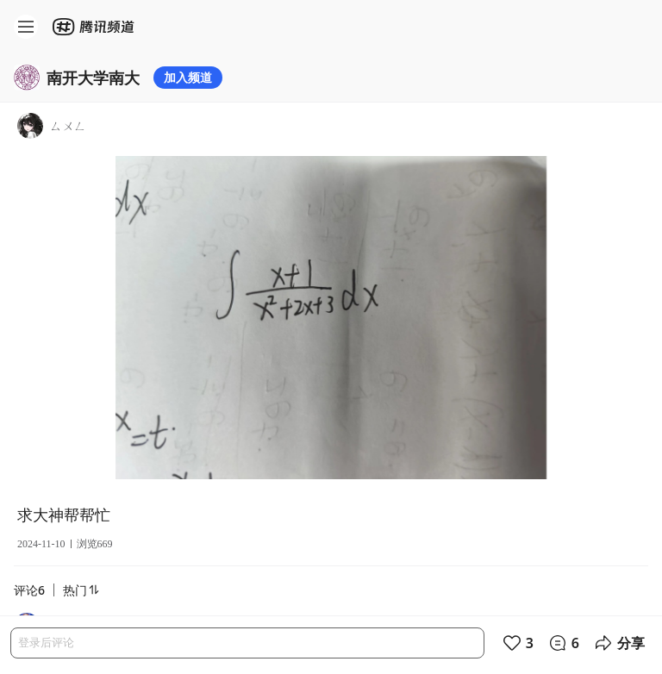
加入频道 (188, 77)
